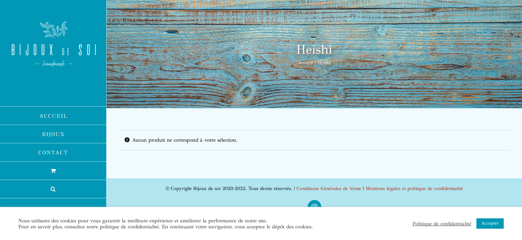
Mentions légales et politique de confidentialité (414, 188)
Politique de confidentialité (441, 224)
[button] (53, 189)
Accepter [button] (490, 223)
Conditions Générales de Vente (329, 188)
